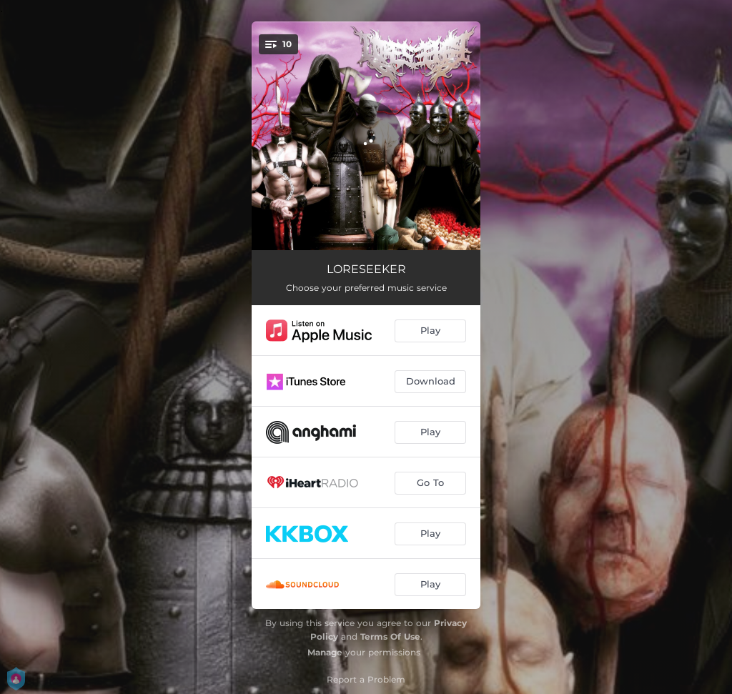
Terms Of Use (390, 636)
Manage (324, 652)
